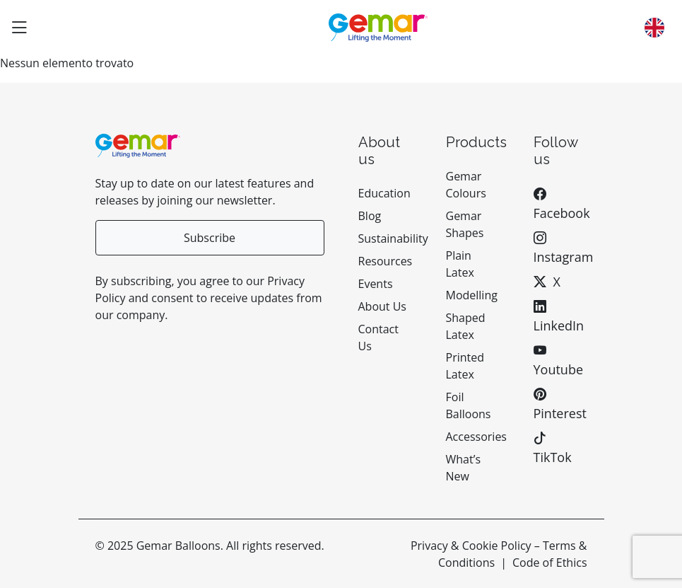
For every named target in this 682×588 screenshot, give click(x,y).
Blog (370, 216)
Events (375, 284)
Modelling (472, 295)
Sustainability (393, 238)
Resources (385, 261)
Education (384, 193)
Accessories (476, 436)
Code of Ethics (549, 562)
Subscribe (209, 238)
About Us (382, 306)
